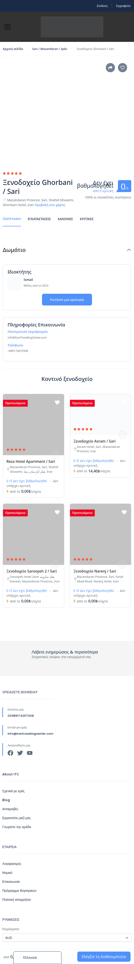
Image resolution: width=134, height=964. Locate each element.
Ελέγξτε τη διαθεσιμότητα (104, 956)
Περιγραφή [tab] (12, 219)
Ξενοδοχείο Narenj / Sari (94, 571)
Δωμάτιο (14, 250)
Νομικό (7, 872)
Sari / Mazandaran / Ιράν (49, 49)
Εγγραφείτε (123, 6)
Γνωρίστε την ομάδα (16, 827)
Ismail (28, 279)
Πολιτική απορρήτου (16, 899)
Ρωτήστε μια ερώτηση (67, 299)
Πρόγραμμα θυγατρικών (19, 890)
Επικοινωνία (11, 881)
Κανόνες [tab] (65, 219)
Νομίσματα (10, 929)
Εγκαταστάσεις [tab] (39, 219)
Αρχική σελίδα (13, 49)
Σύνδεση (102, 6)
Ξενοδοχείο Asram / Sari (94, 441)
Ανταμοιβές (10, 809)
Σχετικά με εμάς (13, 791)
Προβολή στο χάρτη (50, 205)
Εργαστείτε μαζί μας (16, 818)
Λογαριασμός (11, 863)
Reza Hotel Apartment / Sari (30, 461)
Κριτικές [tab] (87, 219)
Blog (6, 800)
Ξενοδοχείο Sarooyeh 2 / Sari (31, 571)
